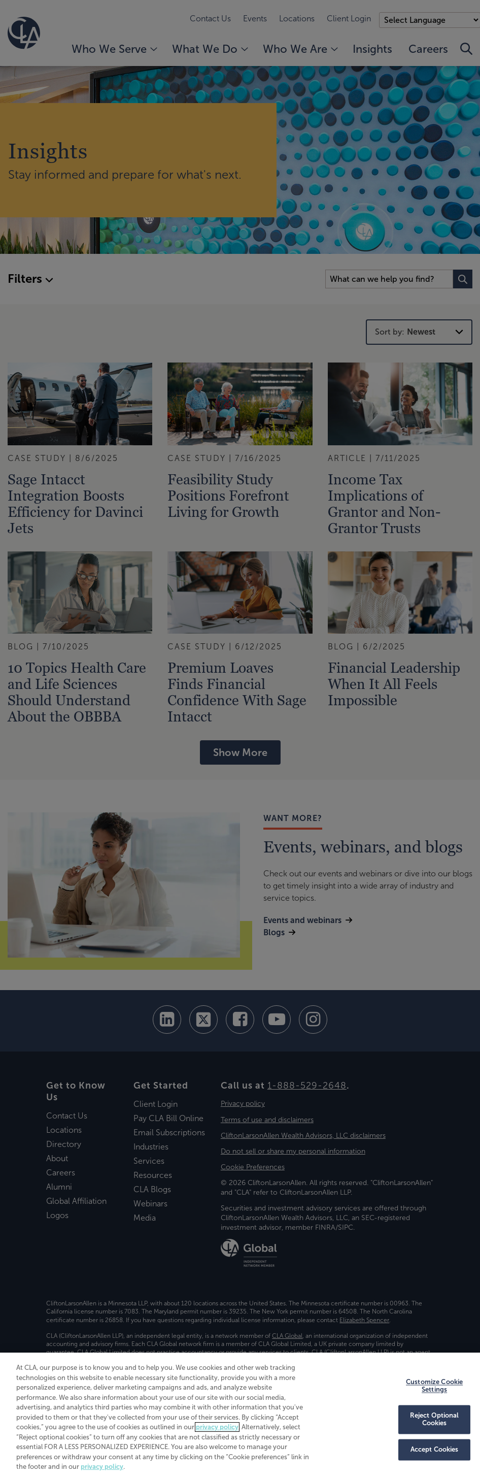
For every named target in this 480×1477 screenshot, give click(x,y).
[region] (240, 1415)
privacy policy (217, 1427)
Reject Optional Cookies (434, 1419)
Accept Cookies (434, 1450)
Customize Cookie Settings (434, 1386)
